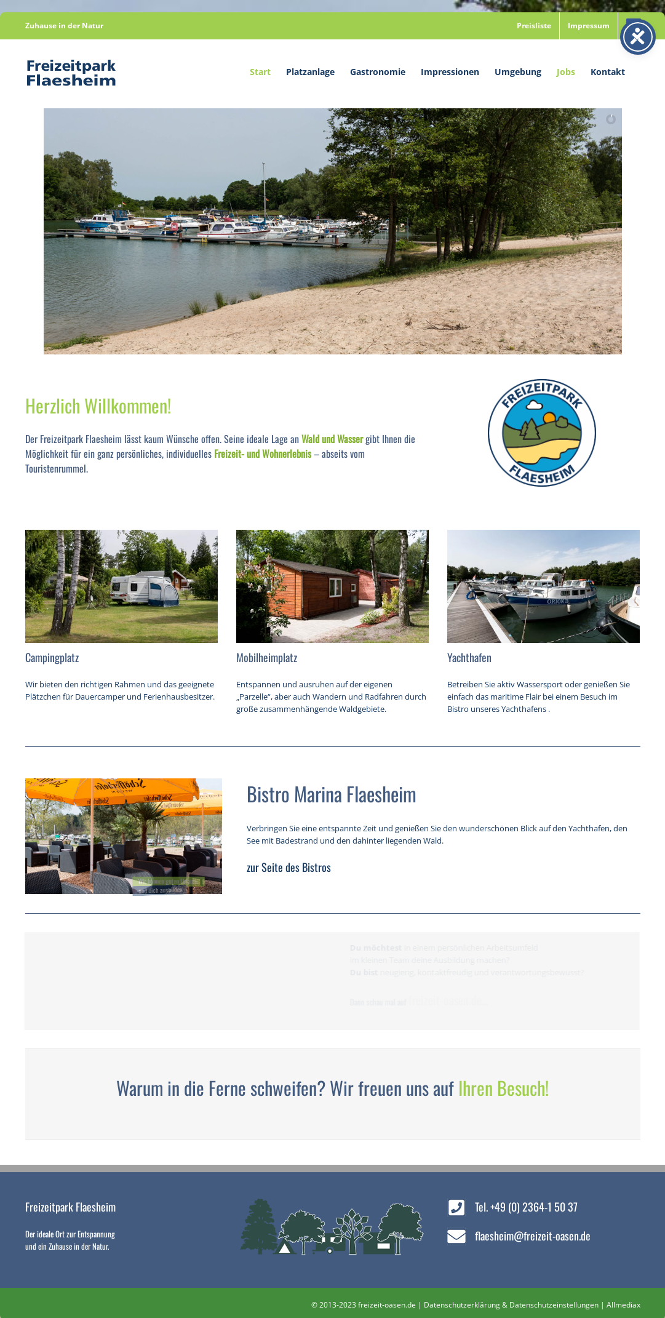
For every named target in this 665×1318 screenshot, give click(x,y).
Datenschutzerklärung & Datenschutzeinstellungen (511, 1305)
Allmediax (623, 1305)
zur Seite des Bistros (289, 867)
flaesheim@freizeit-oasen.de (533, 1236)
